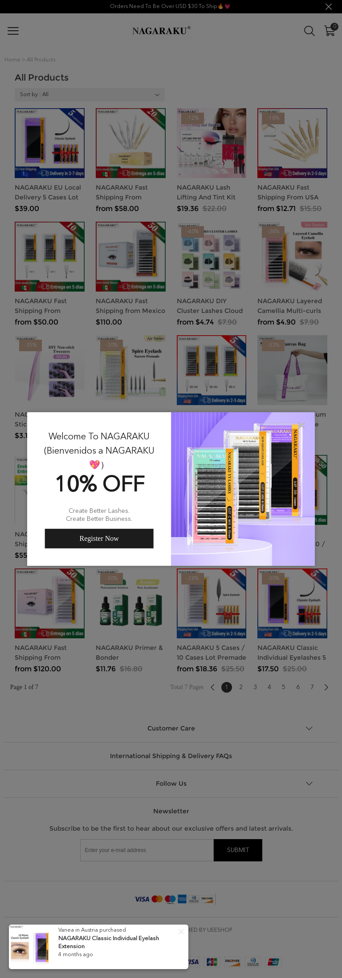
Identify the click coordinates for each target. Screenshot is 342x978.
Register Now (98, 538)
